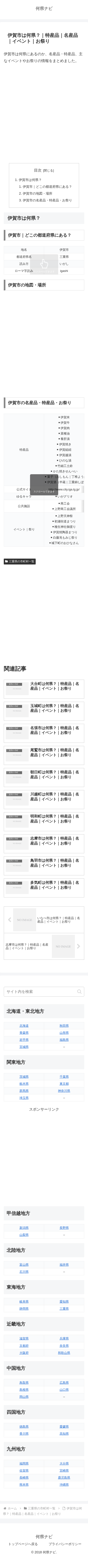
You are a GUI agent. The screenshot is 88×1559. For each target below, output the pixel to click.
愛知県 (64, 1301)
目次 (38, 170)
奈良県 (64, 1345)
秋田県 (64, 1025)
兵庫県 (64, 1338)
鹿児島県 (64, 1477)
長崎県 (24, 1477)
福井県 (64, 1264)
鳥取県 (24, 1382)
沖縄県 (64, 1484)
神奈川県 (64, 1091)
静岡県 (24, 1308)
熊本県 (24, 1484)
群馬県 (24, 1091)
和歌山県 (64, 1353)
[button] (79, 991)
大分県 (64, 1463)
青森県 (24, 1032)
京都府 (24, 1345)
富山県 (24, 1264)
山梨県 (24, 1235)
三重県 (64, 1308)
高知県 (64, 1433)
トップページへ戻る (23, 1544)
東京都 (64, 1083)
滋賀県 (24, 1338)
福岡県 (24, 1463)
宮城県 (24, 1047)
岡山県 (24, 1396)
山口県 (64, 1389)
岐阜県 (24, 1301)
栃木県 (24, 1083)
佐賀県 (24, 1470)
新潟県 (24, 1228)
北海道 (24, 1025)
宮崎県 (64, 1470)
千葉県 (64, 1076)
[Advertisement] (44, 114)
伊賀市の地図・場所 (37, 193)
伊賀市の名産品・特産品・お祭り (47, 200)
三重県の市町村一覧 (19, 561)
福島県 (64, 1040)
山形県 (64, 1032)
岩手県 (24, 1040)
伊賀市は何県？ (30, 180)
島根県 (24, 1389)
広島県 (64, 1382)
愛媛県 (64, 1426)
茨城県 (24, 1076)
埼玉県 (24, 1098)
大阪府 (24, 1353)
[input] (44, 992)
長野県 (64, 1228)
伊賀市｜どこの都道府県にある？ (47, 186)
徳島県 (24, 1426)
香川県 (24, 1433)
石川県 (24, 1271)
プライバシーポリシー (65, 1544)
